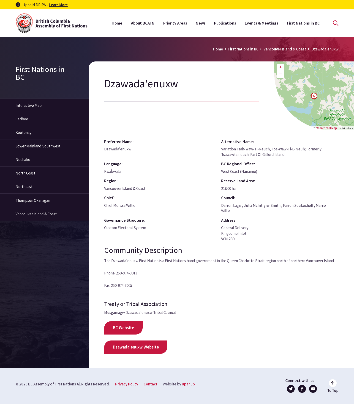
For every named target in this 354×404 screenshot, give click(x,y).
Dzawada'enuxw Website (136, 347)
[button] (314, 95)
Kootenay (23, 132)
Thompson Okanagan (33, 200)
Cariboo (22, 119)
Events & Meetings (261, 23)
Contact (150, 384)
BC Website (123, 327)
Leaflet (304, 128)
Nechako (23, 159)
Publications (225, 23)
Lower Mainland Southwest (38, 146)
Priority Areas (175, 23)
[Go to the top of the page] (332, 386)
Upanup (188, 384)
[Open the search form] (335, 23)
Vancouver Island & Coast (285, 49)
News (201, 23)
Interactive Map (29, 105)
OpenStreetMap (326, 128)
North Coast (25, 173)
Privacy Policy (126, 384)
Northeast (24, 186)
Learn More (58, 4)
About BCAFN (143, 23)
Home (117, 23)
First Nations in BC (303, 23)
